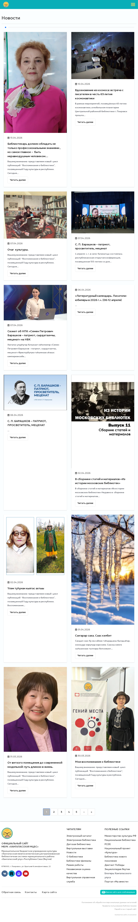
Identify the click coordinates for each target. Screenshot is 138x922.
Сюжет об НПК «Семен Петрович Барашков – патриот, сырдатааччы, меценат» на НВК (31, 335)
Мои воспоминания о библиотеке (97, 761)
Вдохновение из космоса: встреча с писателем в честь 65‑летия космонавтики (99, 94)
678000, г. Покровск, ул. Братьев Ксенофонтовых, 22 (26, 866)
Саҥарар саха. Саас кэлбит (93, 635)
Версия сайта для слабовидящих (118, 892)
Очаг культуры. (17, 249)
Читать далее (18, 179)
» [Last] (91, 811)
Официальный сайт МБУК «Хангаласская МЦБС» (20, 845)
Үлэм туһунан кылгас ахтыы (25, 588)
